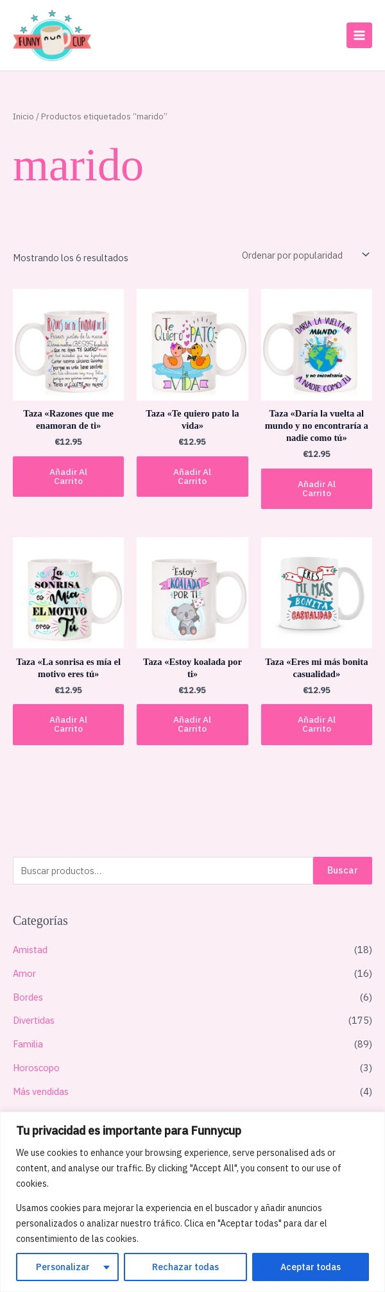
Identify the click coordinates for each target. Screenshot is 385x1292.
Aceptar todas (310, 1267)
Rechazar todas (185, 1267)
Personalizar (63, 1267)
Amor (24, 973)
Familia (28, 1043)
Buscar (342, 869)
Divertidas (34, 1019)
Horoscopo (36, 1067)
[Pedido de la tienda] (304, 254)
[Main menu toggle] (359, 34)
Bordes (28, 996)
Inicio (23, 115)
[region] (192, 1202)
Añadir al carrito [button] (68, 475)
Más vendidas (41, 1091)
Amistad (30, 949)
